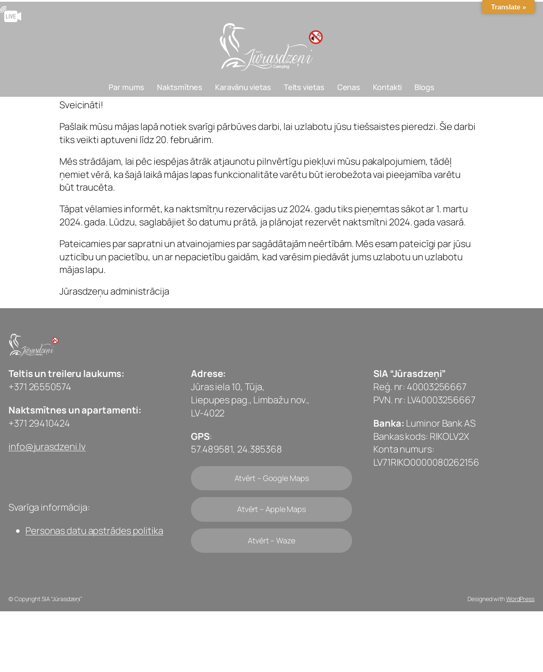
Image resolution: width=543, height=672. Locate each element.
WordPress (520, 599)
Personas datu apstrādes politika (94, 530)
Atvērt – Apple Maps (271, 509)
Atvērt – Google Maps (272, 478)
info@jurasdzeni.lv (47, 446)
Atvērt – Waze (271, 540)
